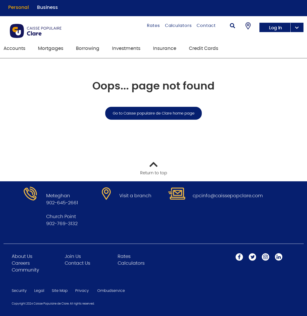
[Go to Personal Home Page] (55, 31)
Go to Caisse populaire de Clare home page (154, 113)
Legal (39, 291)
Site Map (60, 291)
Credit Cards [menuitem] (203, 48)
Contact (206, 26)
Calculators (178, 26)
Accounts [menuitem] (14, 48)
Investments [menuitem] (126, 48)
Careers (21, 263)
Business (47, 7)
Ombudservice (111, 291)
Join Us (73, 256)
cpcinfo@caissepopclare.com (228, 195)
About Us (22, 256)
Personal (18, 7)
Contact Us (77, 263)
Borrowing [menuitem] (87, 48)
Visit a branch (135, 195)
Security (19, 291)
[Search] (232, 26)
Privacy (82, 291)
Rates (153, 26)
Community (25, 270)
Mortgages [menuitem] (50, 48)
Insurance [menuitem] (164, 48)
